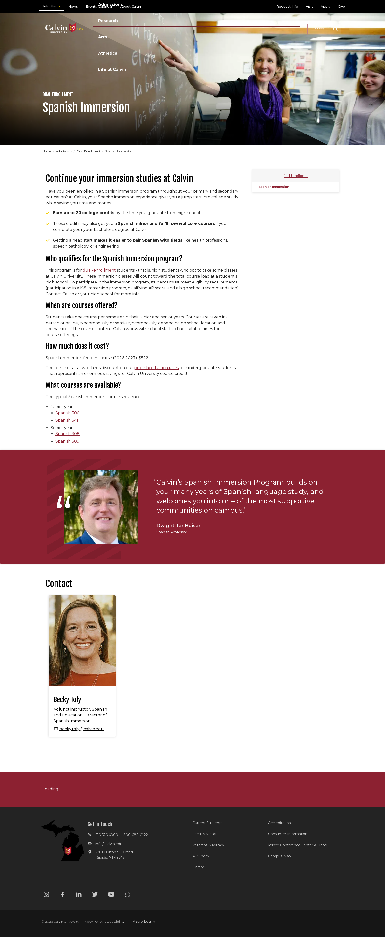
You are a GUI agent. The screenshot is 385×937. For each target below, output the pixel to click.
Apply (325, 6)
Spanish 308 (67, 433)
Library (198, 867)
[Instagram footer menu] (46, 895)
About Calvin (130, 6)
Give (341, 6)
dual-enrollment (99, 270)
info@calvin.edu (108, 844)
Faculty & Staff (205, 834)
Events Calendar (99, 6)
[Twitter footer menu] (95, 895)
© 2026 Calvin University (60, 921)
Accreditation (279, 823)
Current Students (207, 823)
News (73, 6)
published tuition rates (156, 367)
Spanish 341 (66, 420)
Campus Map (279, 856)
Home (47, 151)
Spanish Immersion (274, 187)
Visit (309, 6)
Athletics (253, 28)
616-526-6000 (106, 835)
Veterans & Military (208, 845)
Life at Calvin (286, 28)
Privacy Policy (92, 921)
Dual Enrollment (89, 151)
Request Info (287, 6)
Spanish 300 (67, 413)
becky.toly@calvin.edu (81, 729)
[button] (324, 29)
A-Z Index (200, 856)
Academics (139, 28)
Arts (229, 28)
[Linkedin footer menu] (78, 895)
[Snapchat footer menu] (127, 895)
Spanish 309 (67, 441)
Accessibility (114, 921)
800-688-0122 (135, 835)
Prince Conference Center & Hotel (297, 845)
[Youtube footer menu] (111, 895)
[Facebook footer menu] (62, 895)
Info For (49, 6)
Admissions (173, 28)
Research (205, 28)
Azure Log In (144, 921)
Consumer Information (287, 834)
